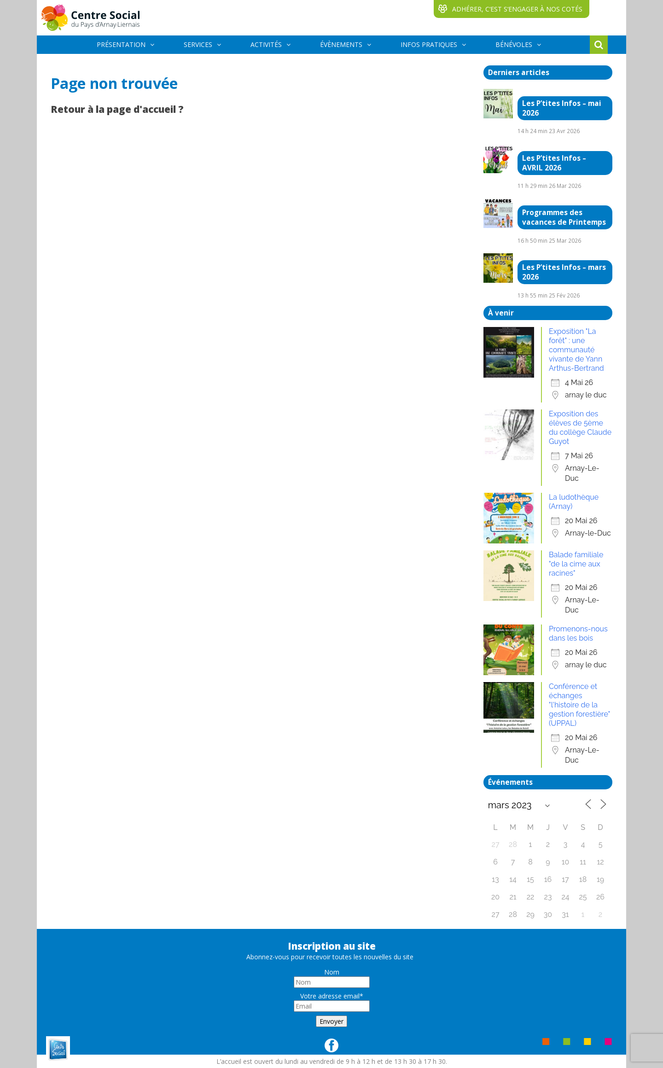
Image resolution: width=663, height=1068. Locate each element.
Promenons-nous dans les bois (578, 633)
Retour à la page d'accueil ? (117, 109)
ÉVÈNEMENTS (341, 44)
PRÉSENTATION (121, 44)
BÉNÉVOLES (513, 44)
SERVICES (198, 44)
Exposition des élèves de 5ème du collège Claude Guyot (580, 427)
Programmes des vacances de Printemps (564, 217)
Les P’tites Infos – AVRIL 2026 (554, 163)
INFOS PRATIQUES (429, 44)
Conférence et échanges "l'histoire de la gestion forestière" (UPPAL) (579, 705)
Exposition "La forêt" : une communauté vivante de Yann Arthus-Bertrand (576, 350)
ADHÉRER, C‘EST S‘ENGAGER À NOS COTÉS (517, 9)
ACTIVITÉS (266, 44)
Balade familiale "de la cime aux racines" (576, 564)
